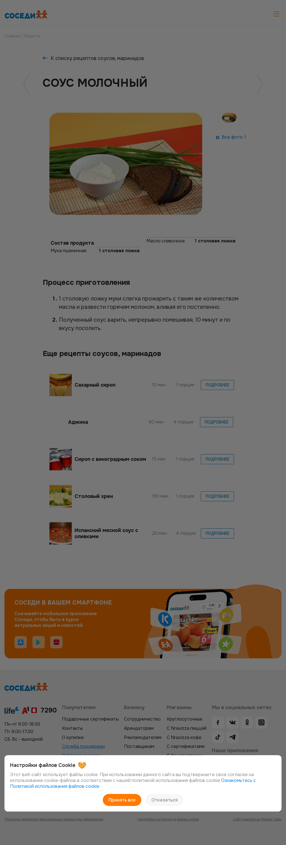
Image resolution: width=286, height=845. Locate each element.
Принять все (122, 800)
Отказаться (164, 800)
